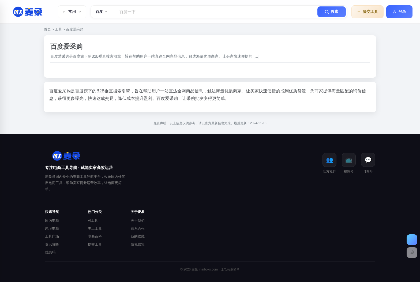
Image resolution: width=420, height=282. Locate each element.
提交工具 (95, 244)
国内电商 (52, 221)
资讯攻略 (52, 244)
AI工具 (93, 221)
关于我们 (138, 221)
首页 (47, 29)
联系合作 (138, 229)
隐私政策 (138, 244)
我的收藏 (138, 236)
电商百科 (95, 236)
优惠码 (50, 252)
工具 (58, 29)
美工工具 (95, 229)
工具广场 (52, 236)
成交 (105, 98)
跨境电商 (52, 229)
